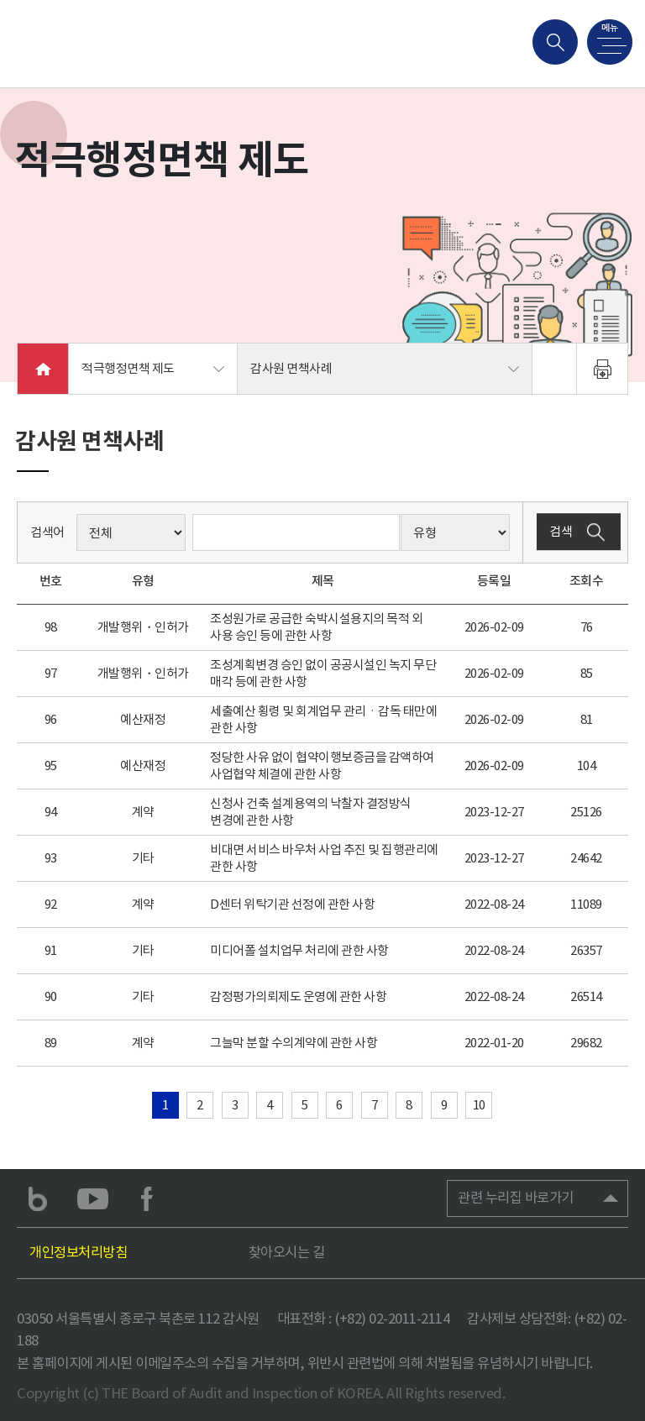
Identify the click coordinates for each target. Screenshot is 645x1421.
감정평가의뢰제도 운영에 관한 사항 (298, 996)
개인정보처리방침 (78, 1252)
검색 (578, 532)
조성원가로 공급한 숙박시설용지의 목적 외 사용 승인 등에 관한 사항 (316, 627)
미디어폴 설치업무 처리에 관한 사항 (299, 950)
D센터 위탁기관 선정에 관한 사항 (292, 904)
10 (479, 1105)
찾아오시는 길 (287, 1252)
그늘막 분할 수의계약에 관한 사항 (293, 1043)
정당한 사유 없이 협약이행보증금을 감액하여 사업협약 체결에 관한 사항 (322, 765)
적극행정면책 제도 (128, 368)
